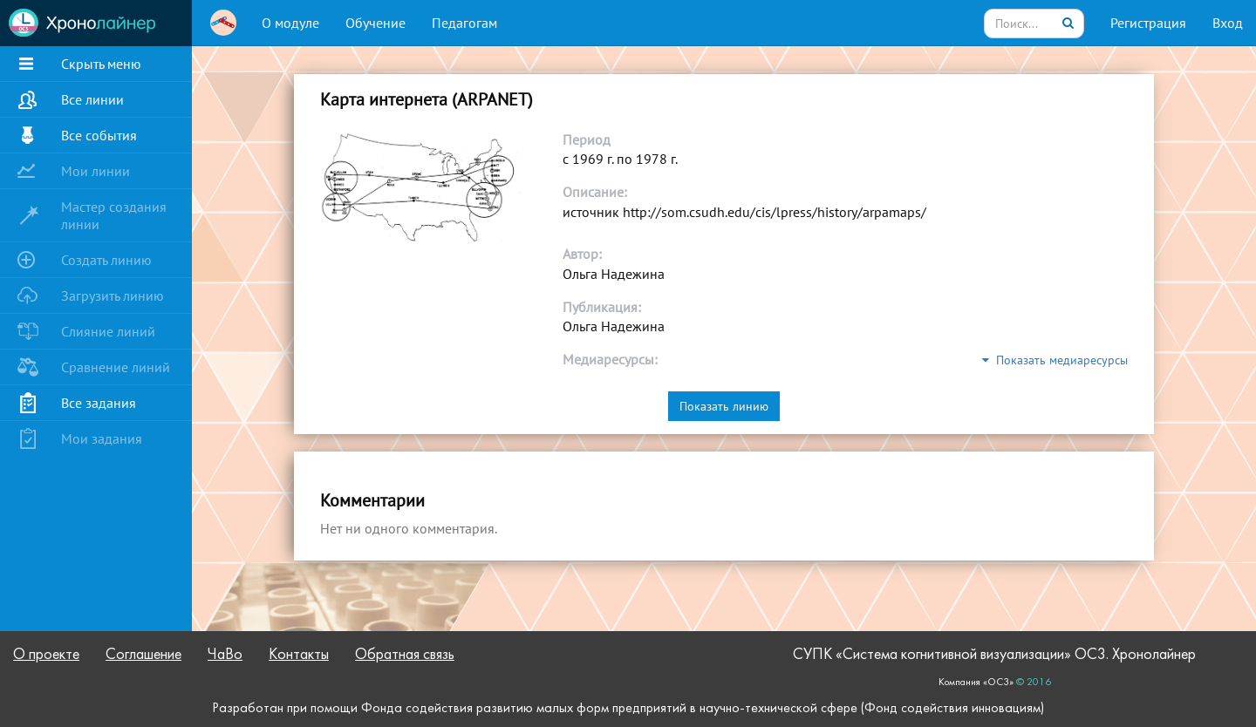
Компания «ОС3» (976, 682)
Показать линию (723, 406)
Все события (99, 135)
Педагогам (464, 22)
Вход (1227, 22)
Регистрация (1148, 22)
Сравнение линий (115, 367)
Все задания (98, 402)
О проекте (46, 655)
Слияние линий (108, 331)
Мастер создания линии (114, 215)
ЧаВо (225, 655)
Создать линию (106, 259)
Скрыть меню (101, 63)
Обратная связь (404, 655)
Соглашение (143, 655)
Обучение (375, 22)
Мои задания (101, 438)
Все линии (92, 99)
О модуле (290, 22)
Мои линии (95, 171)
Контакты (299, 655)
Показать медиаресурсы (1055, 360)
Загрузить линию (112, 295)
